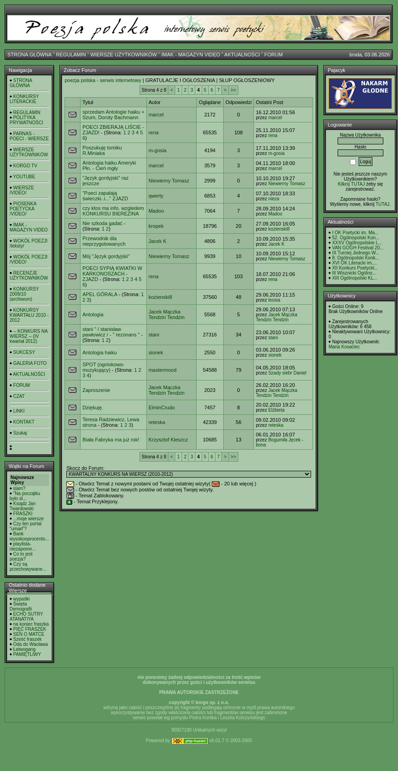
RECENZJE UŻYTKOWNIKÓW (29, 275)
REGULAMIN (71, 54)
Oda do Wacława (30, 644)
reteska (157, 422)
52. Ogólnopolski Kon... (355, 237)
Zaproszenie (96, 390)
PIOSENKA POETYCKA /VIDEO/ (23, 208)
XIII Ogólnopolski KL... (354, 278)
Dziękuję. (92, 407)
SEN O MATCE (28, 634)
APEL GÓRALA (99, 294)
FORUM (273, 54)
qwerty (156, 195)
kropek (156, 226)
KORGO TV (25, 165)
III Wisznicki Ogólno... (354, 272)
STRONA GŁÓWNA (29, 54)
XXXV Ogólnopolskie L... (357, 242)
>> (233, 90)
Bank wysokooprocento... (29, 536)
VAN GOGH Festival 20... (358, 247)
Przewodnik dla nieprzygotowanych (103, 241)
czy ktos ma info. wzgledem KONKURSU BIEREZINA (113, 210)
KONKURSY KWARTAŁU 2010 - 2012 (29, 315)
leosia (274, 300)
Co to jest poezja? (21, 556)
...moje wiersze (28, 518)
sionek (156, 352)
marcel (156, 114)
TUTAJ (382, 204)
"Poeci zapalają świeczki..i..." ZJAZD (105, 195)
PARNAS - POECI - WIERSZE (29, 136)
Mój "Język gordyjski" (105, 256)
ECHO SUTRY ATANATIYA (26, 616)
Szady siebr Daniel (287, 372)
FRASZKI (22, 513)
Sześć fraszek (27, 639)
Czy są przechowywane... (28, 567)
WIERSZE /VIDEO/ (22, 190)
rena (154, 132)
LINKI (19, 410)
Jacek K (158, 241)
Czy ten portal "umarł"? (25, 526)
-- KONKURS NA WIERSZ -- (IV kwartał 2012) (29, 336)
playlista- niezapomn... (23, 546)
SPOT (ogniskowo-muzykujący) (103, 367)
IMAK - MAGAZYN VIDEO (190, 54)
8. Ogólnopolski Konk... (355, 257)
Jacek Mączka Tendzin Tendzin (167, 314)
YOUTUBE (24, 176)
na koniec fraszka (31, 624)
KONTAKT (23, 421)
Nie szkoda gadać (102, 223)
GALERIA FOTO (30, 363)
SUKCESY (24, 352)
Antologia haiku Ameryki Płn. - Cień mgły (109, 165)
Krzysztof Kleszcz (168, 439)
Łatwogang (24, 649)
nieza (273, 198)
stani (154, 334)
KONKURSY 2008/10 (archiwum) (24, 294)
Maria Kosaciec (344, 346)
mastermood (163, 370)
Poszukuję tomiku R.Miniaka (102, 150)
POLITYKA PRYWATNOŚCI (26, 120)
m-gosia (158, 150)
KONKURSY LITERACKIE (24, 99)
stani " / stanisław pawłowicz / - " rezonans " (111, 331)
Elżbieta (276, 410)
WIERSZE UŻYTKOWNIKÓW (124, 54)
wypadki (21, 598)
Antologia (92, 314)
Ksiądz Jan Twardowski (23, 506)
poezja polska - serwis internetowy (103, 80)
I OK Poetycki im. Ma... (355, 232)
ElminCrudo (162, 407)
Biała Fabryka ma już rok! (110, 439)
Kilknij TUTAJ (351, 184)
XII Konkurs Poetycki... (355, 267)
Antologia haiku (99, 352)
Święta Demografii (21, 606)
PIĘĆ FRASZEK (29, 629)
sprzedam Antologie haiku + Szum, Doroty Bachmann (113, 114)
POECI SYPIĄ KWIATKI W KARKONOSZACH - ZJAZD (112, 273)
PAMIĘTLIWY (27, 654)
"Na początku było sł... (25, 496)
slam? (19, 488)
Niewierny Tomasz (169, 180)
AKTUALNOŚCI (242, 54)
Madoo (156, 211)
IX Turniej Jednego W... (355, 252)
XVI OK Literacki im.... (354, 262)
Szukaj (20, 432)
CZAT (19, 396)
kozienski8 (279, 228)
